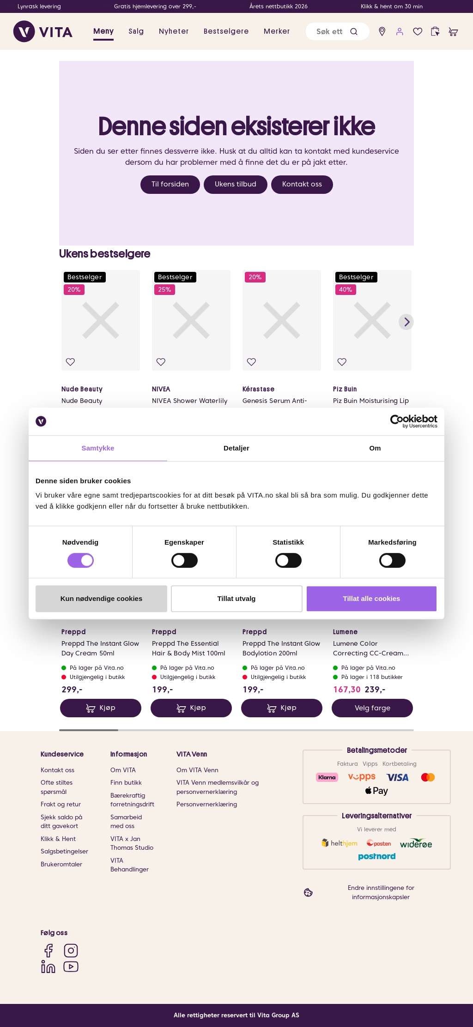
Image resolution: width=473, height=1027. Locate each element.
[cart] (453, 32)
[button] (354, 32)
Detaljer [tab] (236, 448)
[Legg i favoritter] (70, 362)
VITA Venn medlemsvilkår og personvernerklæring (217, 787)
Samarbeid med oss (126, 822)
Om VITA (123, 770)
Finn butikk (126, 782)
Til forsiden (170, 184)
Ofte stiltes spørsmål (57, 787)
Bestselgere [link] (226, 31)
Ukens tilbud (235, 184)
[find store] (382, 32)
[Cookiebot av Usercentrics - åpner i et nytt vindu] (397, 421)
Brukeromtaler (61, 864)
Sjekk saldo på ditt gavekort (61, 822)
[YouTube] (71, 966)
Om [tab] (375, 448)
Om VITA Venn (197, 770)
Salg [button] (136, 31)
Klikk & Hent (58, 838)
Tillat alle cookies (371, 598)
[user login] (400, 32)
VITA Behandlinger (129, 865)
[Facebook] (48, 951)
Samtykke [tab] (98, 448)
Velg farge (372, 708)
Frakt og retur (61, 804)
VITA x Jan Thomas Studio (131, 843)
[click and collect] (435, 32)
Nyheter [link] (174, 31)
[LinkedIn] (48, 966)
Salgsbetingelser (64, 851)
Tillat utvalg (236, 598)
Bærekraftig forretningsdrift (132, 800)
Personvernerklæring (206, 804)
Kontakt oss (302, 184)
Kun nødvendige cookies (102, 598)
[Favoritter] (418, 32)
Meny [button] (103, 31)
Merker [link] (277, 31)
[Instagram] (71, 951)
